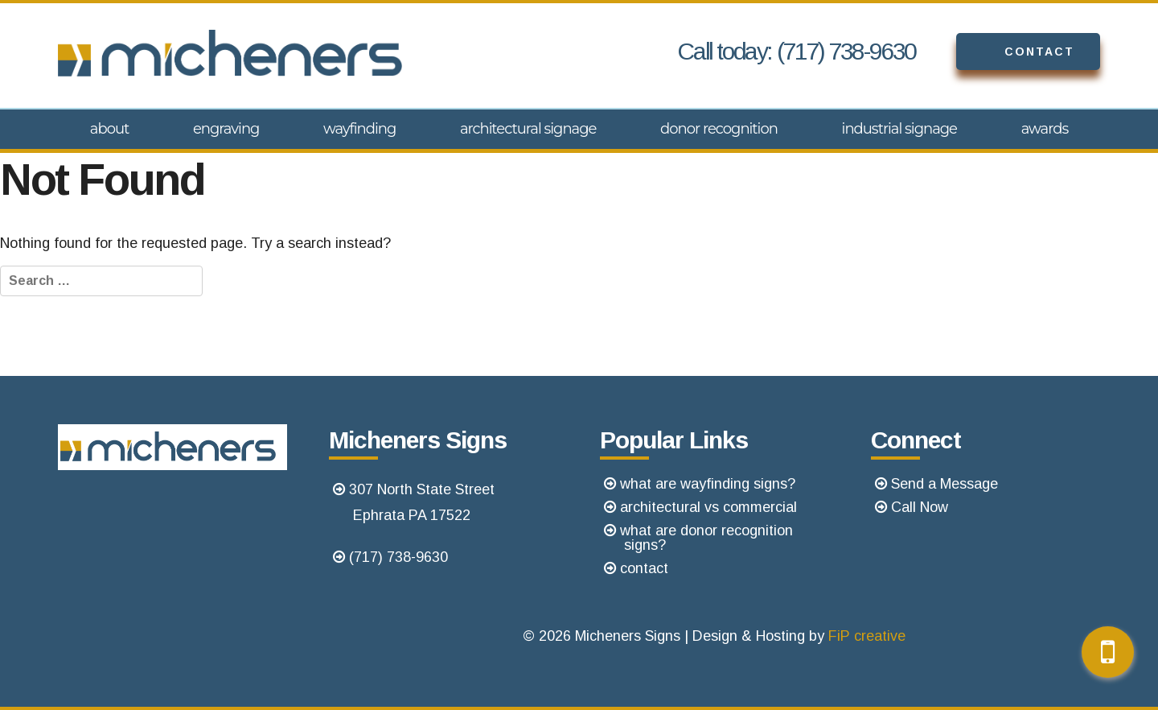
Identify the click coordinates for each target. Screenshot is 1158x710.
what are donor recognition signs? (706, 537)
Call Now (919, 507)
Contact (1015, 51)
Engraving (226, 129)
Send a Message (944, 484)
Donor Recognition (719, 129)
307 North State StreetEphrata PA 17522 (422, 502)
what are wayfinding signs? (707, 484)
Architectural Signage (528, 129)
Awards (1045, 129)
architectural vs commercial (708, 507)
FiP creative (866, 636)
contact (644, 568)
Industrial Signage (899, 129)
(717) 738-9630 (398, 557)
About (109, 129)
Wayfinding (359, 129)
